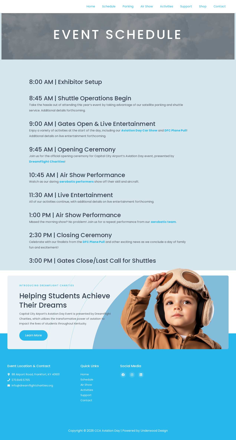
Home (99, 6)
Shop (204, 6)
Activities (170, 6)
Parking (134, 6)
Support (189, 6)
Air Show (152, 6)
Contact (220, 6)
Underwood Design (154, 431)
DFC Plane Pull (175, 130)
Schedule (116, 6)
